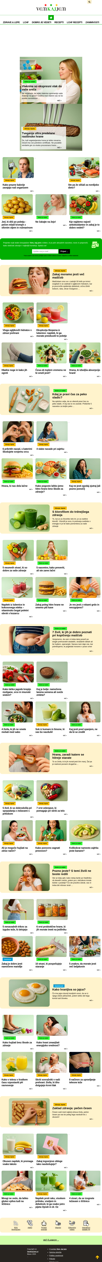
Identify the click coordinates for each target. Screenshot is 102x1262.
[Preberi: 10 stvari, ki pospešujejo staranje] (51, 936)
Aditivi (30, 1227)
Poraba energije (44, 1227)
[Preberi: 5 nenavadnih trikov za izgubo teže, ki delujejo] (18, 899)
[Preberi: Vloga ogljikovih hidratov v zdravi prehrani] (18, 303)
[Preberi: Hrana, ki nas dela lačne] (17, 459)
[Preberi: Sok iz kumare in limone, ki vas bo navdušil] (51, 702)
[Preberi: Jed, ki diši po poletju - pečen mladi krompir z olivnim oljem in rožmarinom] (17, 194)
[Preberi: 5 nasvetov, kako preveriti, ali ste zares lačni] (52, 540)
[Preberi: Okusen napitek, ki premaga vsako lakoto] (18, 1134)
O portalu (58, 1249)
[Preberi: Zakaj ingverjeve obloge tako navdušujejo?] (52, 1134)
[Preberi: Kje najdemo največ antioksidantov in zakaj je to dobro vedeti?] (84, 194)
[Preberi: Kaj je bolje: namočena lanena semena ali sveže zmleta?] (52, 662)
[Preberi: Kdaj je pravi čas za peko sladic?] (51, 399)
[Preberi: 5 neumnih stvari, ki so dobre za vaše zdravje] (18, 540)
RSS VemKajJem (15, 1227)
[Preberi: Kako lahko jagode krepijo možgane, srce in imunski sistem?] (18, 662)
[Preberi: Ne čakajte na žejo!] (51, 194)
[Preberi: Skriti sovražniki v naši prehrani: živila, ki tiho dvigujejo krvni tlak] (51, 1052)
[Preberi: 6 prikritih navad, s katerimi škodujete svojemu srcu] (18, 421)
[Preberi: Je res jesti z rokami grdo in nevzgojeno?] (84, 577)
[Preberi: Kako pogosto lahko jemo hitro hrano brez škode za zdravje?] (51, 459)
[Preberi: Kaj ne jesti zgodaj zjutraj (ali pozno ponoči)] (84, 459)
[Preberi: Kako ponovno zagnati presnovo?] (51, 820)
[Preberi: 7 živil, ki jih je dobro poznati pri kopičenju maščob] (51, 640)
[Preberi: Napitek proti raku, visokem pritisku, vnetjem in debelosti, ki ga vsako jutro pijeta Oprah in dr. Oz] (51, 1171)
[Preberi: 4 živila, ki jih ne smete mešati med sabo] (17, 702)
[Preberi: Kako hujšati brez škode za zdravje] (18, 1015)
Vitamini (58, 1227)
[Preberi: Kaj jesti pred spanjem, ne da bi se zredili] (84, 702)
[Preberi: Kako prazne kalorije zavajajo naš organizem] (18, 157)
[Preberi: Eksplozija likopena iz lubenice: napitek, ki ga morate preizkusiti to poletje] (52, 303)
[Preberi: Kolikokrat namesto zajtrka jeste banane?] (84, 820)
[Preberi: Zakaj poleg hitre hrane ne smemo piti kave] (51, 577)
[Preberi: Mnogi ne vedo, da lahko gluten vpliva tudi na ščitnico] (17, 1171)
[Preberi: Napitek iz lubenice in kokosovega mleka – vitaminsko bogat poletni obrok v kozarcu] (17, 577)
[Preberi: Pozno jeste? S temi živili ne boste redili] (51, 877)
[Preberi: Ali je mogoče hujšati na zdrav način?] (17, 820)
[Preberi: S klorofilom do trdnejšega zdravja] (51, 518)
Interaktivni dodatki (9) (86, 1227)
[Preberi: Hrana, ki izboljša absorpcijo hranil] (84, 343)
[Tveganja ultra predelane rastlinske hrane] (51, 105)
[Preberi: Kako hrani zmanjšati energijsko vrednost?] (52, 1015)
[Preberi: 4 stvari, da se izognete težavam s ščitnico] (84, 1171)
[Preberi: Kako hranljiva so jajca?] (51, 993)
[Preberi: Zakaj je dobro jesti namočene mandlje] (17, 936)
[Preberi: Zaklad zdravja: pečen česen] (51, 1112)
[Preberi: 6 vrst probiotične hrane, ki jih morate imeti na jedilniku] (52, 899)
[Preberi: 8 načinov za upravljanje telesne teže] (84, 1052)
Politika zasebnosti (56, 1255)
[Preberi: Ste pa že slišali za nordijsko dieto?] (83, 157)
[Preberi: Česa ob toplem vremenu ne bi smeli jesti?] (51, 343)
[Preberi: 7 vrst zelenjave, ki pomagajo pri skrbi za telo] (52, 781)
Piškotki (52, 1259)
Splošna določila (55, 1252)
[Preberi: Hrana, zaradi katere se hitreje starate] (51, 758)
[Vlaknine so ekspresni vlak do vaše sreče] (51, 58)
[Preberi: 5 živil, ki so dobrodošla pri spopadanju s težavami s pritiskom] (18, 781)
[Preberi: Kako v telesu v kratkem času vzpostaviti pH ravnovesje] (17, 1052)
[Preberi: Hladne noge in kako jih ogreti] (17, 343)
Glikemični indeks (72, 1227)
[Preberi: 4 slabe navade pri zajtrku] (52, 421)
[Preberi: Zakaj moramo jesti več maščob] (51, 280)
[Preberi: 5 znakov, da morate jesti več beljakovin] (84, 936)
